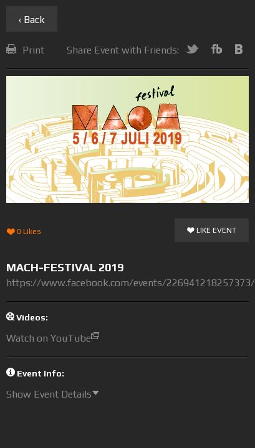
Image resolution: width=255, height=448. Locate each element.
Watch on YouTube (55, 338)
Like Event (211, 231)
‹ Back (32, 20)
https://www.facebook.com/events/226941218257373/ (130, 283)
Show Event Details (55, 394)
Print (25, 50)
